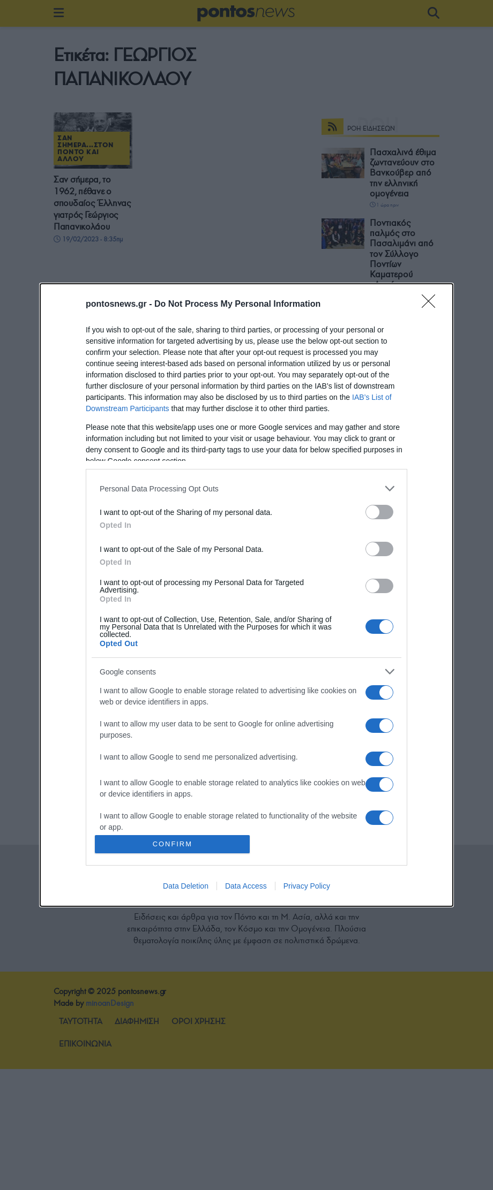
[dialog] (246, 595)
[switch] (379, 512)
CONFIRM (173, 844)
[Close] (432, 304)
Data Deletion (185, 886)
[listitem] (246, 488)
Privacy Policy (306, 886)
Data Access (246, 886)
